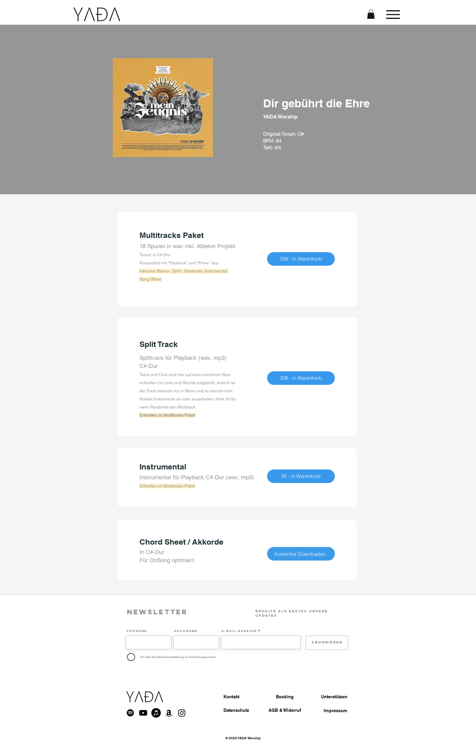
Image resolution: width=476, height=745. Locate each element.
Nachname (185, 631)
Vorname (136, 631)
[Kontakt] (231, 696)
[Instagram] (182, 713)
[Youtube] (143, 713)
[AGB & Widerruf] (285, 710)
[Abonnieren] (327, 643)
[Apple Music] (156, 713)
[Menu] (393, 14)
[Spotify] (130, 713)
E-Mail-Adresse (239, 631)
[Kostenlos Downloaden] (301, 554)
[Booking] (284, 696)
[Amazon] (169, 713)
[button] (371, 14)
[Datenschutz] (236, 710)
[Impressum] (335, 710)
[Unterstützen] (334, 696)
